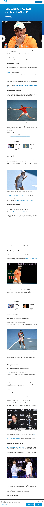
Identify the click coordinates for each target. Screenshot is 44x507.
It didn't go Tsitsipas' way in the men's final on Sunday (17, 447)
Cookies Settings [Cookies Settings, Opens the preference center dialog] (5, 504)
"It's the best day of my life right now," (14, 438)
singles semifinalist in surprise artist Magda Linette (23, 200)
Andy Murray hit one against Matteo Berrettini (17, 71)
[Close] (42, 501)
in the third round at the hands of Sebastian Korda (20, 136)
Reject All (38, 504)
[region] (22, 503)
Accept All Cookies (30, 504)
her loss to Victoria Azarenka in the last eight (17, 211)
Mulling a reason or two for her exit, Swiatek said (16, 195)
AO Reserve (38, 1)
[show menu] (1, 2)
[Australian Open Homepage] (5, 1)
